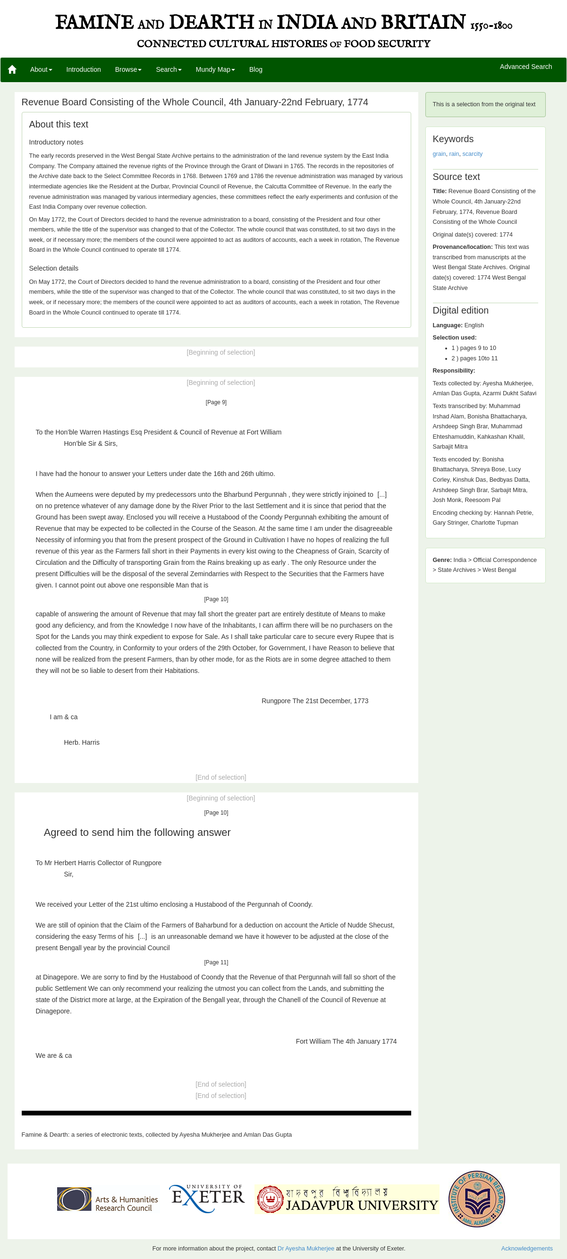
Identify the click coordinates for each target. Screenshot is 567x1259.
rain (454, 154)
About (41, 69)
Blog (255, 69)
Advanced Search (526, 67)
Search (168, 69)
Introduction (84, 69)
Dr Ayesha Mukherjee (306, 1248)
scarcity (473, 154)
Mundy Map (215, 69)
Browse (128, 69)
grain (439, 154)
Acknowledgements (527, 1248)
